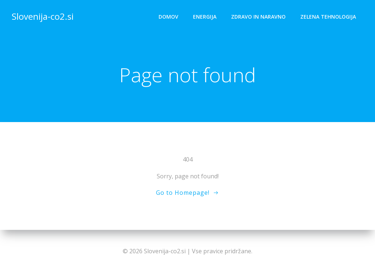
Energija (204, 16)
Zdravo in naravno (258, 16)
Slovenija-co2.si (43, 16)
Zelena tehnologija (328, 16)
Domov (168, 16)
